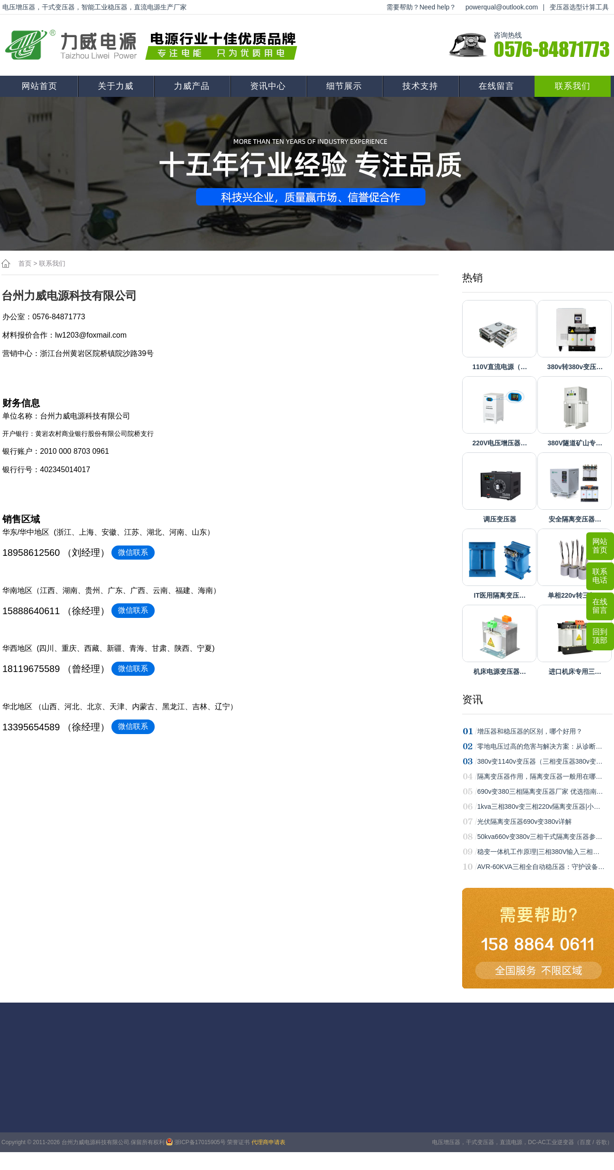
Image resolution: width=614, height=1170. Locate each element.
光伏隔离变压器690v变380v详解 (524, 821)
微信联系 (133, 552)
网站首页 (39, 86)
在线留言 (496, 86)
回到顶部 (599, 636)
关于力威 (116, 86)
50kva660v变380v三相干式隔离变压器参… (539, 836)
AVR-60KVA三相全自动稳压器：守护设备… (541, 866)
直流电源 (511, 1142)
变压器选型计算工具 (579, 7)
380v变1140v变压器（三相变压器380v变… (540, 761)
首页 (24, 263)
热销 (472, 278)
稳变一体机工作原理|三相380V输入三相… (538, 851)
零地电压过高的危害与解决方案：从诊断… (539, 746)
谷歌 (601, 1142)
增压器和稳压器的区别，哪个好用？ (530, 731)
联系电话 (599, 576)
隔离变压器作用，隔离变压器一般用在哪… (539, 776)
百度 (585, 1142)
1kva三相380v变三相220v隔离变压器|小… (538, 806)
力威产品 (192, 86)
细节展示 (344, 86)
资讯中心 (268, 86)
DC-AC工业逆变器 (551, 1142)
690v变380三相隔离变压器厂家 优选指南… (540, 791)
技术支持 (420, 86)
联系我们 (572, 86)
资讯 (472, 699)
